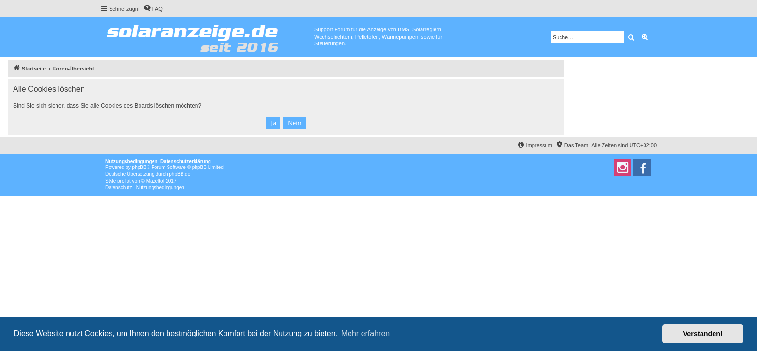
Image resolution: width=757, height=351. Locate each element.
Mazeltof (155, 180)
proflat (124, 180)
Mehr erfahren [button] (365, 333)
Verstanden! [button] (703, 333)
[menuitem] (153, 8)
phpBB (139, 167)
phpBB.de (179, 174)
